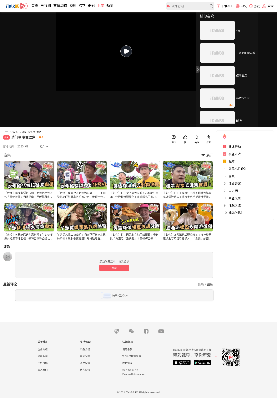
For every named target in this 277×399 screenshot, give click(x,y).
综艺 (82, 5)
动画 (109, 5)
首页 (34, 5)
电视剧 (46, 5)
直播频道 (60, 5)
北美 (100, 5)
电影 (91, 5)
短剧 (72, 5)
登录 (114, 267)
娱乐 (17, 132)
